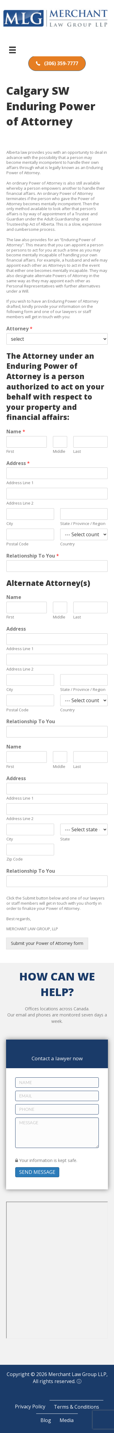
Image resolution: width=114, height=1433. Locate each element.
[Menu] (12, 50)
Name (15, 431)
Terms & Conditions (76, 1406)
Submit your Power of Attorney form (47, 943)
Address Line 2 (19, 503)
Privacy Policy (30, 1406)
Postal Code (17, 544)
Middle (59, 451)
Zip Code (14, 859)
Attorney (19, 329)
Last (77, 451)
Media (67, 1420)
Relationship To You (32, 556)
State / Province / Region (82, 523)
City (9, 523)
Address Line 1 (19, 482)
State (65, 839)
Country (67, 544)
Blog (45, 1420)
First (10, 451)
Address (18, 463)
